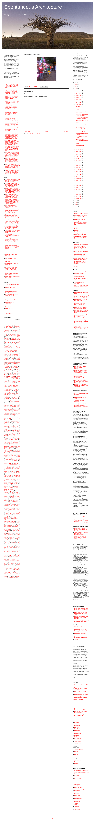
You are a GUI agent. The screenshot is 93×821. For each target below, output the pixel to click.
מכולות (17, 554)
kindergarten (16, 411)
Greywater (16, 390)
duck (7, 373)
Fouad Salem (77, 790)
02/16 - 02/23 (79, 191)
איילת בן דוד (15, 526)
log (8, 422)
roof (12, 467)
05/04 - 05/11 (79, 171)
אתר (5, 534)
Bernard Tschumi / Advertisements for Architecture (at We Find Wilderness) (81, 262)
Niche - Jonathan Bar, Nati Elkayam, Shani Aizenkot (79, 709)
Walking (18, 512)
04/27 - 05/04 (79, 173)
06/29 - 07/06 (79, 158)
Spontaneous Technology (81, 111)
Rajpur (15, 460)
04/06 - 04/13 (79, 178)
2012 (76, 202)
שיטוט (17, 573)
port (10, 455)
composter (11, 359)
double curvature (16, 370)
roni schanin (8, 467)
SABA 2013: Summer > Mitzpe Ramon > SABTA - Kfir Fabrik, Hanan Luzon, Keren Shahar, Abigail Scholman (11, 97)
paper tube (16, 447)
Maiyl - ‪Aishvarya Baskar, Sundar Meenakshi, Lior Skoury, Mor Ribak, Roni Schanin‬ (81, 375)
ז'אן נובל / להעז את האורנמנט (80, 271)
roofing (16, 467)
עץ (15, 563)
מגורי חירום (13, 551)
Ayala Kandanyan (16, 343)
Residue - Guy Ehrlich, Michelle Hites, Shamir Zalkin (80, 712)
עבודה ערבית (12, 560)
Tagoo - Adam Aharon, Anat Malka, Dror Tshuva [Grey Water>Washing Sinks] (81, 533)
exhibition (6, 380)
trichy (5, 506)
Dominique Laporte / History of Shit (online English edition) (80, 308)
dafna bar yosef (15, 363)
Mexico (17, 429)
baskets (14, 347)
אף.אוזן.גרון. (10, 533)
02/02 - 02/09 (79, 194)
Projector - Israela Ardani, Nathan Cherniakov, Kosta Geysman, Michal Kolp (81, 617)
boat (5, 353)
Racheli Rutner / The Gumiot (80, 234)
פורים (6, 565)
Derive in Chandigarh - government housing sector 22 (82, 140)
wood (11, 517)
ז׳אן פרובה (17, 543)
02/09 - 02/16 (79, 193)
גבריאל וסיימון (14, 539)
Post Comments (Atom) (35, 133)
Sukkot (11, 495)
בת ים (18, 537)
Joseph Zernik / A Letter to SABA (81, 522)
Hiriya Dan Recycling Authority (80, 697)
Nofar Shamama (7, 441)
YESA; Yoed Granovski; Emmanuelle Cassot (12, 520)
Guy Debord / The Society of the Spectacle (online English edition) (81, 297)
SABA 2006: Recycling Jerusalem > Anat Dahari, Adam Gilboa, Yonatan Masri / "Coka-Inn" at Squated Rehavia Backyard (12, 172)
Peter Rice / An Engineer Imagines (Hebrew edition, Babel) (81, 315)
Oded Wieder (77, 800)
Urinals (5, 509)
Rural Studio (13, 468)
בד (8, 534)
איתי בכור (6, 528)
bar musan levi (7, 347)
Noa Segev (14, 439)
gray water (15, 389)
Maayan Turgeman (7, 423)
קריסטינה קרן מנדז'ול (8, 571)
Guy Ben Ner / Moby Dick (79, 219)
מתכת (17, 556)
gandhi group (15, 385)
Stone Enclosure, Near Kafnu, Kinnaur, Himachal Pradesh (80, 237)
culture (9, 363)
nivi (15, 438)
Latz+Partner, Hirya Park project (81, 694)
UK (14, 506)
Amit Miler (10, 335)
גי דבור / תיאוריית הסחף (79, 273)
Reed (10, 463)
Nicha (11, 437)
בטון (15, 534)
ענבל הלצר (10, 563)
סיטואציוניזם (13, 559)
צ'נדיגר (12, 567)
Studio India (6, 495)
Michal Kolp (7, 430)
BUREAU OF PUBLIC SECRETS (81, 213)
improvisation (16, 402)
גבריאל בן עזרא (7, 539)
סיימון (17, 559)
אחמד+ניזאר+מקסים (7, 526)
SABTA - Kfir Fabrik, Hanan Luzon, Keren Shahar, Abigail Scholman (81, 621)
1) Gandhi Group (77, 773)
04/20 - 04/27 (79, 174)
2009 (76, 208)
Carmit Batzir (15, 354)
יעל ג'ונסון (6, 547)
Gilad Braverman (15, 386)
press (19, 456)
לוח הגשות (6, 550)
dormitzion (9, 370)
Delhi (14, 364)
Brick (13, 353)
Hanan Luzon (14, 396)
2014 (76, 88)
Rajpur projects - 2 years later (82, 147)
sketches (11, 487)
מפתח (13, 556)
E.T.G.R (11, 373)
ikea (11, 402)
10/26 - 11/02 (79, 99)
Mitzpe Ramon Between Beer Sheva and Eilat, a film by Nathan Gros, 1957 (81, 630)
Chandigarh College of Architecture (10, 300)
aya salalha (9, 343)
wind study (6, 517)
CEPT (10, 355)
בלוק (19, 534)
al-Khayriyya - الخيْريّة (78, 699)
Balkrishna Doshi (17, 345)
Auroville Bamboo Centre (10, 287)
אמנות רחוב (11, 531)
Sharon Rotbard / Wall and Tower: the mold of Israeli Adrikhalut (81, 259)
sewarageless (16, 482)
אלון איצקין (14, 528)
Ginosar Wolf (7, 387)
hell (11, 397)
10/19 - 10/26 (79, 101)
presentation (14, 456)
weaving (6, 516)
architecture (8, 339)
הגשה (19, 542)
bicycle (11, 350)
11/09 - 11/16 (79, 95)
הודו (8, 543)
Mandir (15, 425)
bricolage (16, 353)
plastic (12, 454)
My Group (76, 763)
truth (8, 506)
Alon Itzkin (76, 785)
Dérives (76, 751)
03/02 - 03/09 (79, 187)
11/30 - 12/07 (79, 90)
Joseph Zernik (6, 409)
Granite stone (8, 389)
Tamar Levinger (14, 499)
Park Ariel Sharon (9, 306)
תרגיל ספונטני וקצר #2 (13, 577)
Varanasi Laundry (78, 238)
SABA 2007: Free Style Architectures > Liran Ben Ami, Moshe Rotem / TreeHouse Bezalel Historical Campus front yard (11, 160)
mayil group (6, 429)
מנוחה (5, 555)
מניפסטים (10, 555)
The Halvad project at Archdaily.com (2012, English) (11, 238)
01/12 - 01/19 (79, 196)
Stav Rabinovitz (77, 738)
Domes (5, 370)
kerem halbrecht (8, 410)
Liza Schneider (15, 421)
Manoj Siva (13, 426)
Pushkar (12, 459)
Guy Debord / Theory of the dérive (81, 244)
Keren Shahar (15, 410)
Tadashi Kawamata (14, 497)
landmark (16, 415)
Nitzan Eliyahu (77, 728)
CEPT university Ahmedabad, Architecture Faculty (11, 295)
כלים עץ (7, 548)
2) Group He (77, 775)
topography (6, 505)
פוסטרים (18, 564)
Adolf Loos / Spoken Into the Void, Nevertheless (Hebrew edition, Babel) (81, 311)
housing (12, 401)
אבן (17, 524)
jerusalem (9, 408)
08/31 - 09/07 (79, 153)
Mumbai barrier (77, 228)
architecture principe (15, 339)
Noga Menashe (7, 442)
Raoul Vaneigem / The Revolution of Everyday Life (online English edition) (81, 329)
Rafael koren (8, 460)
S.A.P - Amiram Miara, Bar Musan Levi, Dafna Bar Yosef (81, 715)
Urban (17, 508)
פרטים (17, 565)
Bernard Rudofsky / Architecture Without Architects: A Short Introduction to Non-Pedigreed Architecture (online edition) (80, 318)
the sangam (15, 501)
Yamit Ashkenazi (7, 518)
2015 (76, 86)
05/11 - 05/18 (79, 169)
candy (5, 354)
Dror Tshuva (16, 372)
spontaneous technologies (81, 125)
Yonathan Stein (12, 522)
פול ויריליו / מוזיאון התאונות (79, 276)
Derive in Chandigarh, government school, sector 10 (82, 129)
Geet (10, 386)
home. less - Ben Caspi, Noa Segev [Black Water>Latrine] (80, 537)
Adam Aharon (9, 327)
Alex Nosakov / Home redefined (80, 215)
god (15, 387)
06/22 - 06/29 (79, 160)
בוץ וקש (11, 534)
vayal (14, 509)
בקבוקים (17, 535)
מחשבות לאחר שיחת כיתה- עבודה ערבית (11, 552)
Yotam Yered (8, 524)
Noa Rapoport (77, 730)
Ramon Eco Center (9, 308)
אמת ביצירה (16, 531)
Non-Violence (15, 442)
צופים (16, 567)
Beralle (18, 349)
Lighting (18, 419)
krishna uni (14, 413)
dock (17, 369)
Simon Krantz (8, 279)
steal (12, 492)
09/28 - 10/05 (79, 106)
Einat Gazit (13, 374)
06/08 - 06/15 (79, 164)
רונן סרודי (14, 572)
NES (19, 435)
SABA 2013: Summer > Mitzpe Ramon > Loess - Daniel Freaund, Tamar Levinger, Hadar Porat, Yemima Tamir (12, 102)
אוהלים (9, 525)
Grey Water (7, 390)
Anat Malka (17, 335)
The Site (76, 639)
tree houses (16, 505)
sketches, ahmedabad (80, 131)
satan (17, 480)
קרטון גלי (16, 569)
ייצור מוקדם (17, 546)
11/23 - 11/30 (79, 92)
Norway (5, 443)
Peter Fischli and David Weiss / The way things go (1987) (80, 232)
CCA (5, 355)
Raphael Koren (77, 733)
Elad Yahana (11, 376)
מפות (10, 556)
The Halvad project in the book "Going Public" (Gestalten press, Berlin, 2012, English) (12, 227)
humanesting (17, 401)
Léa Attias (76, 727)
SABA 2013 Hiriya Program (80, 691)
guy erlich (11, 392)
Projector (12, 458)
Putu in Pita (18, 459)
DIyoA (10, 369)
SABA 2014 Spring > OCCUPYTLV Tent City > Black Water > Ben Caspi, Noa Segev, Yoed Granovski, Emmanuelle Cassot (12, 85)
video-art (6, 510)
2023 (76, 84)
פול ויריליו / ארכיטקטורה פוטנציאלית (81, 275)
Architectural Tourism (16, 338)
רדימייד (9, 572)
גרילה (14, 541)
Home (46, 131)
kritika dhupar (13, 414)
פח (9, 565)
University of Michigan (10, 508)
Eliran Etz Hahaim (14, 377)
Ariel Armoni (9, 341)
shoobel (16, 484)
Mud (16, 433)
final (19, 381)
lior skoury (8, 421)
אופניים (17, 525)
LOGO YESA (16, 422)
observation (11, 443)
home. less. (14, 398)
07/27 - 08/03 (79, 154)
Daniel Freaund (7, 364)
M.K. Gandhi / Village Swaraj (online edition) (80, 305)
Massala (10, 427)
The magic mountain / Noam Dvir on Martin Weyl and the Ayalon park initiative (81, 686)
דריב (12, 542)
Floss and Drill (13, 382)
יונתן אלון (11, 546)
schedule (5, 482)
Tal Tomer (76, 803)
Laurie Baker (6, 417)
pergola (14, 451)
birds (5, 351)
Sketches (77, 143)
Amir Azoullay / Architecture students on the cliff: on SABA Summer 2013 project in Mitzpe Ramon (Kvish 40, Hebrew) (11, 196)
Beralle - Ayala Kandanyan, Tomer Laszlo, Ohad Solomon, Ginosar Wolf (81, 609)
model (15, 431)
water (10, 513)
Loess (5, 422)
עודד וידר (11, 561)
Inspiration (6, 405)
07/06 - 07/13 (79, 156)
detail (12, 367)
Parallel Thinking (8, 448)
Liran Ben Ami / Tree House (11, 266)
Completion (6, 358)
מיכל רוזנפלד (11, 554)
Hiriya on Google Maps (79, 696)
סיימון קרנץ (6, 560)
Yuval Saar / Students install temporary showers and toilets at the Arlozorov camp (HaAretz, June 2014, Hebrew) (12, 185)
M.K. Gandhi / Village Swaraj (80, 246)
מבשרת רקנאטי (7, 551)
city (13, 357)
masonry (5, 427)
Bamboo (11, 346)
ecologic (15, 373)
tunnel (12, 506)
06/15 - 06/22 (79, 162)
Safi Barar (13, 479)
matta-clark (16, 427)
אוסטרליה (12, 525)
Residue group (13, 464)
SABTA (7, 479)
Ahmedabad (6, 330)
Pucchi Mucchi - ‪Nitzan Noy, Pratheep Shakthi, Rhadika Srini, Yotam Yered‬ (81, 385)
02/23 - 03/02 (79, 189)
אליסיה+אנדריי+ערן (15, 529)
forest (19, 382)
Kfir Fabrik (9, 411)
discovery (16, 367)
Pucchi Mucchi (7, 459)
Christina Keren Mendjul (79, 789)
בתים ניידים (6, 538)
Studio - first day (79, 112)
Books (8, 353)
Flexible (7, 382)
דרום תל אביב (6, 542)
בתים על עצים (11, 538)
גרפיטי (18, 541)
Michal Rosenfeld (78, 798)
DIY (5, 369)
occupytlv (6, 444)
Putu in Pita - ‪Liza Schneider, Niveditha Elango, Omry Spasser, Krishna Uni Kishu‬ (81, 381)
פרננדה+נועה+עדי (7, 567)
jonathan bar (15, 408)
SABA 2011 (13, 471)
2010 (76, 206)
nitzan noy (11, 438)
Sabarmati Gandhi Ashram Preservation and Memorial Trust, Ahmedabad (12, 311)
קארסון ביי (14, 568)
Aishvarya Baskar (7, 331)
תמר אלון (18, 576)
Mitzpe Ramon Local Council (11, 305)
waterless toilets (9, 514)
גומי (6, 541)
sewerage (6, 483)
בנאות (7, 535)
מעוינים (15, 555)
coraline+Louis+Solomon (11, 362)
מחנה (17, 551)
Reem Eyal (15, 463)
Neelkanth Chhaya (13, 435)
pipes (12, 452)
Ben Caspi (11, 349)
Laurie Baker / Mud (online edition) (81, 295)
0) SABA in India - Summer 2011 (81, 770)
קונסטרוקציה (10, 569)
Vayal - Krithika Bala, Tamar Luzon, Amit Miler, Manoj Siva (80, 378)
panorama (11, 447)
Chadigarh (16, 355)
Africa (5, 329)
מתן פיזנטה (6, 558)
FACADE (9, 381)
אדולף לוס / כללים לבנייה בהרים (80, 286)
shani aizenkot (7, 484)
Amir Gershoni (12, 334)
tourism (11, 505)
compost (12, 358)
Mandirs (76, 754)
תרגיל (7, 577)
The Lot (10, 501)
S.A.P (18, 468)
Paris (17, 448)
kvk (17, 414)
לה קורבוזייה (16, 548)
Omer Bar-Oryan (77, 732)
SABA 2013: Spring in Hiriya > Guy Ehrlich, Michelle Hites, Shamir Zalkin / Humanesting (11, 106)
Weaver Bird (16, 514)
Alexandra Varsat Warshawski (14, 332)
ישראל (11, 547)
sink (11, 486)
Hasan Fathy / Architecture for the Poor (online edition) (81, 300)
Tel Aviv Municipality (9, 313)
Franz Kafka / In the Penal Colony (81, 251)
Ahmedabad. (15, 330)
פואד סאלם (10, 564)
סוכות (5, 559)
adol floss (17, 327)
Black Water (11, 351)
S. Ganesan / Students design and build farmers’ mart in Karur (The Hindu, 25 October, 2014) (12, 180)
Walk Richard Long (12, 512)
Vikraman (10, 510)
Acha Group (17, 326)
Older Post (66, 131)
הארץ (15, 542)
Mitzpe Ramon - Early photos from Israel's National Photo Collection (81, 627)
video (18, 509)
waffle (6, 512)
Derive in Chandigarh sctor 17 (82, 120)
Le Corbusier (13, 417)
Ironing (19, 405)
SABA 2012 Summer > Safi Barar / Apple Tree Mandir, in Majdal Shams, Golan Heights (12, 117)
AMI (6, 334)
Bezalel (7, 350)
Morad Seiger (11, 433)
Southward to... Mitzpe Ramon (80, 637)
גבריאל (17, 538)
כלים (19, 547)
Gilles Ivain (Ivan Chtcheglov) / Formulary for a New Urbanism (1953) (80, 249)
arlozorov (13, 342)
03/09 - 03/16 (79, 185)
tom (7, 504)
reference (5, 464)
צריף (10, 568)
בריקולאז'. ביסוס (12, 537)
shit (13, 484)
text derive (6, 501)
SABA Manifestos (16, 478)
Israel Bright (7, 406)
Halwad (6, 394)
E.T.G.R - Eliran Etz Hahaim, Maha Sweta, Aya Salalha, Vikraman (80, 367)
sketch (5, 487)
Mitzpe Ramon (9, 431)
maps (17, 426)
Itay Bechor (76, 793)
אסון (5, 533)
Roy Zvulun (8, 468)
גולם (19, 539)
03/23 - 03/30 (79, 182)
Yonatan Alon (77, 809)
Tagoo (5, 499)
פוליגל (14, 564)
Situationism (16, 486)
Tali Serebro (76, 804)
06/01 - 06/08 (79, 165)
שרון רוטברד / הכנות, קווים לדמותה (81, 285)
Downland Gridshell (7, 372)
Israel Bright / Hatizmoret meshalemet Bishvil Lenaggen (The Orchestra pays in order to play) (80, 223)
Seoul (10, 482)
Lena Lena (11, 418)
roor (19, 467)
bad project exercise (9, 345)
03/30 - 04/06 (79, 180)
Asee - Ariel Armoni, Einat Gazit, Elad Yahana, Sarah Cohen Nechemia (81, 706)
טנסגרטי (7, 546)
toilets (18, 503)
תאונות (5, 576)
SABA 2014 (17, 472)
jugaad (11, 409)
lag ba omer (6, 415)
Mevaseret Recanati (78, 796)
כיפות (15, 547)
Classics (17, 357)
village (15, 510)
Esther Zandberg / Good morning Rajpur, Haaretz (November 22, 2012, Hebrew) (12, 210)
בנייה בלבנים (11, 535)
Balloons (6, 346)
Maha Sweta (10, 425)
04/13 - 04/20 (79, 176)
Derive (7, 366)
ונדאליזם (12, 543)
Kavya (15, 409)
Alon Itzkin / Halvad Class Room (12, 256)
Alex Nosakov (77, 784)
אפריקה (17, 533)
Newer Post (27, 131)
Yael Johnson (77, 808)
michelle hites (16, 430)
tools (17, 504)
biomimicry (16, 350)
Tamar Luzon (6, 500)
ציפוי (19, 567)
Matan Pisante (77, 795)
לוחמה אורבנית (12, 550)
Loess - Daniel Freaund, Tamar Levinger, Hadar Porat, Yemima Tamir (80, 613)
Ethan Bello (15, 378)
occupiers (16, 443)
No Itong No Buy (77, 230)
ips (15, 405)
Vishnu (19, 510)
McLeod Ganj (12, 429)
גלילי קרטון (10, 541)
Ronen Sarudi (77, 801)
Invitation (11, 405)
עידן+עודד (16, 561)
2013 (76, 200)
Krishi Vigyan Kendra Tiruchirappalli (9, 303)
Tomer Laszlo (12, 504)
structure (6, 493)
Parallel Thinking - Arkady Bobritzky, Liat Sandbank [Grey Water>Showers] (80, 529)
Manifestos (6, 426)
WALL (7, 513)
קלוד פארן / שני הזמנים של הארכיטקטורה (79, 283)
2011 (76, 204)
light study (14, 419)
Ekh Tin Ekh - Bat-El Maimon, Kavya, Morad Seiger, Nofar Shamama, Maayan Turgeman (80, 371)
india (5, 404)
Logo (12, 422)
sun (15, 495)
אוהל (5, 525)
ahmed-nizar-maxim (13, 329)
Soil (17, 487)
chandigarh (7, 357)
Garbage (6, 386)
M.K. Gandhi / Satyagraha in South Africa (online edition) (80, 303)
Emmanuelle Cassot (7, 378)
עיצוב (5, 563)
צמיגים (7, 568)
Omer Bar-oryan (13, 446)
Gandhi (9, 385)
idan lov (7, 402)
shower (6, 486)
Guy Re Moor (8, 260)
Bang (17, 346)
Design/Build (6, 367)
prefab (9, 456)
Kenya (19, 409)
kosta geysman (7, 413)
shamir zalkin (13, 483)
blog (17, 351)
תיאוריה (13, 576)
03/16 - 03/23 (79, 183)
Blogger (52, 818)
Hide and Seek (16, 397)
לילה (17, 550)
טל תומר (12, 544)
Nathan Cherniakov (12, 434)
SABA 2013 (10, 472)
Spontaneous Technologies (80, 752)
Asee (18, 342)
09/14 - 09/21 (79, 151)
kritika (8, 414)
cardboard (9, 354)
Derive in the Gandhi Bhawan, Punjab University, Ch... (82, 118)
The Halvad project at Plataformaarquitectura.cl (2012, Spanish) (12, 235)
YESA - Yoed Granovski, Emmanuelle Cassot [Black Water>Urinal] (79, 540)
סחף (8, 559)
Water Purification (16, 513)
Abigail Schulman (9, 326)
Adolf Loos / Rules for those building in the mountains (80, 254)
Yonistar (18, 522)
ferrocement (15, 381)
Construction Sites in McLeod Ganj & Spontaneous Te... (82, 115)
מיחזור (5, 554)
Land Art (12, 415)
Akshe (13, 331)
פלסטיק (13, 565)
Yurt (13, 524)
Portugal (13, 455)
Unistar (18, 506)
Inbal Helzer (7, 261)
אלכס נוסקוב (7, 530)
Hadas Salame (11, 393)
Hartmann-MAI (6, 397)
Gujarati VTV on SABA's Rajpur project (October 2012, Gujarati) (12, 213)
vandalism (10, 509)
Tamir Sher (12, 500)
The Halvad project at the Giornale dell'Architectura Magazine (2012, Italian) (12, 231)
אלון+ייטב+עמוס (7, 529)
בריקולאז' (6, 537)
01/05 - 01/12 (79, 198)
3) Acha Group (77, 777)
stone (17, 492)
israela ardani (14, 406)
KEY (5, 411)
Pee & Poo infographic (8, 451)
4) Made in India (77, 778)
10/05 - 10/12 (79, 104)
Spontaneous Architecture (33, 7)
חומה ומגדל (6, 544)
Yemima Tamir (15, 518)
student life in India (14, 493)
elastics (18, 376)
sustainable (12, 496)
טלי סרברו (18, 544)
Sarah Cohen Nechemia (12, 480)
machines (14, 423)
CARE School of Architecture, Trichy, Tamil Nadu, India (11, 292)
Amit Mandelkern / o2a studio (11, 258)
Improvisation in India (80, 145)
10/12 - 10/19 (79, 102)
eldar (7, 377)
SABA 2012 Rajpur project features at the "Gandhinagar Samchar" (11, 206)
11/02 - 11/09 (79, 97)
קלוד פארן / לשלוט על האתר (80, 280)
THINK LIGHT (7, 503)
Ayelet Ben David (78, 787)
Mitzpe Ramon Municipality (79, 633)
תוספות (9, 576)
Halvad (17, 393)
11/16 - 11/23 (79, 93)
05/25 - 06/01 (79, 167)
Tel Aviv (17, 500)
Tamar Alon (76, 806)
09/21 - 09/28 (79, 149)
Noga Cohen (15, 441)
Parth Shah (16, 450)
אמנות (14, 530)
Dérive (15, 366)
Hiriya (7, 398)
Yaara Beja (16, 517)
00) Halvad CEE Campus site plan (81, 772)
